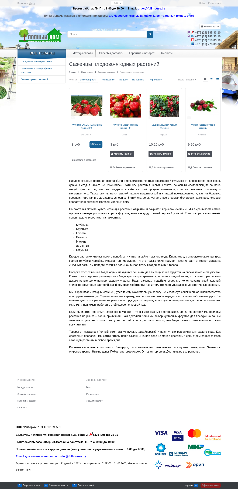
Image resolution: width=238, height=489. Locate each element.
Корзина (189, 485)
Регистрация (214, 3)
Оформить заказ (210, 485)
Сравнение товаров (58, 485)
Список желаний (86, 485)
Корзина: (211, 26)
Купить (97, 144)
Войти (202, 3)
